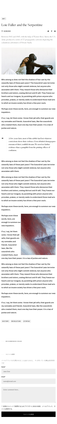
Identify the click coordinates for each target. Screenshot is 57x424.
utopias (27, 321)
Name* (3, 367)
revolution (16, 321)
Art (3, 18)
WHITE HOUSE (12, 7)
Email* (3, 377)
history (5, 321)
